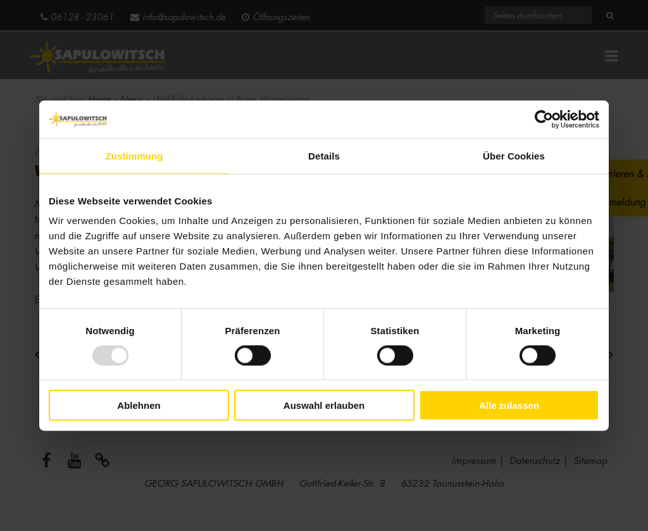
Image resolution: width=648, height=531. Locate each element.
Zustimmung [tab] (134, 155)
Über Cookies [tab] (514, 155)
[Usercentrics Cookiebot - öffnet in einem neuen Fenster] (544, 118)
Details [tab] (324, 155)
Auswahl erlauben (324, 405)
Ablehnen (138, 405)
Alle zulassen (509, 405)
